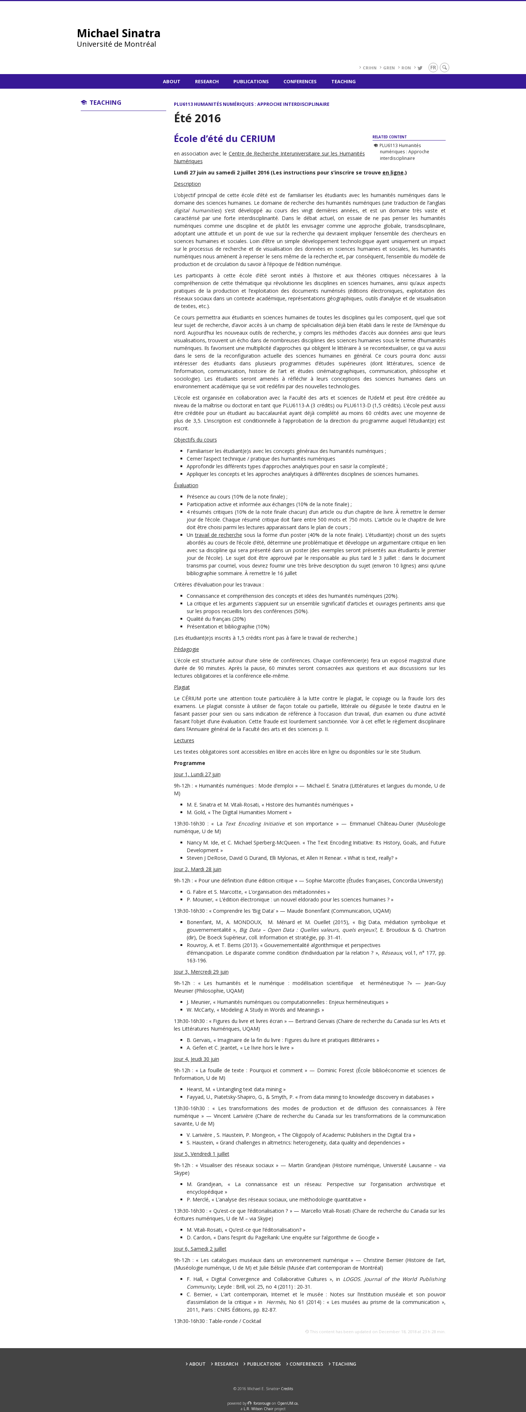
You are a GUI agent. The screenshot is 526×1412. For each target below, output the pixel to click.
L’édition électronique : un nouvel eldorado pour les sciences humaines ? (304, 899)
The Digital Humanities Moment (249, 812)
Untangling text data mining (249, 1089)
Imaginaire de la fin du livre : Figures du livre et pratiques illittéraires (296, 1039)
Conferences (300, 81)
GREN (389, 67)
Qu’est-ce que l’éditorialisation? (265, 1229)
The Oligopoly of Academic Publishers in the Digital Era (346, 1134)
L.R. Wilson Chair (258, 1408)
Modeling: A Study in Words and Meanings (270, 1009)
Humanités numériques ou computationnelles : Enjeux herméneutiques (300, 1002)
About (171, 81)
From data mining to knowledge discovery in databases (364, 1096)
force (262, 1403)
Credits (287, 1388)
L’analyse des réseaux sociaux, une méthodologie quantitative (289, 1199)
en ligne (393, 172)
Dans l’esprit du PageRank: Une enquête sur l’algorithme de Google (296, 1237)
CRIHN (370, 67)
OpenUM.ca (287, 1403)
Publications (251, 81)
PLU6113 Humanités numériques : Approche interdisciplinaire (404, 151)
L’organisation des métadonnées (287, 891)
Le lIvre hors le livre (267, 1047)
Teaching (343, 81)
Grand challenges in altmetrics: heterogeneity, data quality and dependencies (310, 1142)
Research (207, 81)
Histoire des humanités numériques (307, 804)
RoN (406, 67)
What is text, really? (370, 857)
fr (433, 67)
